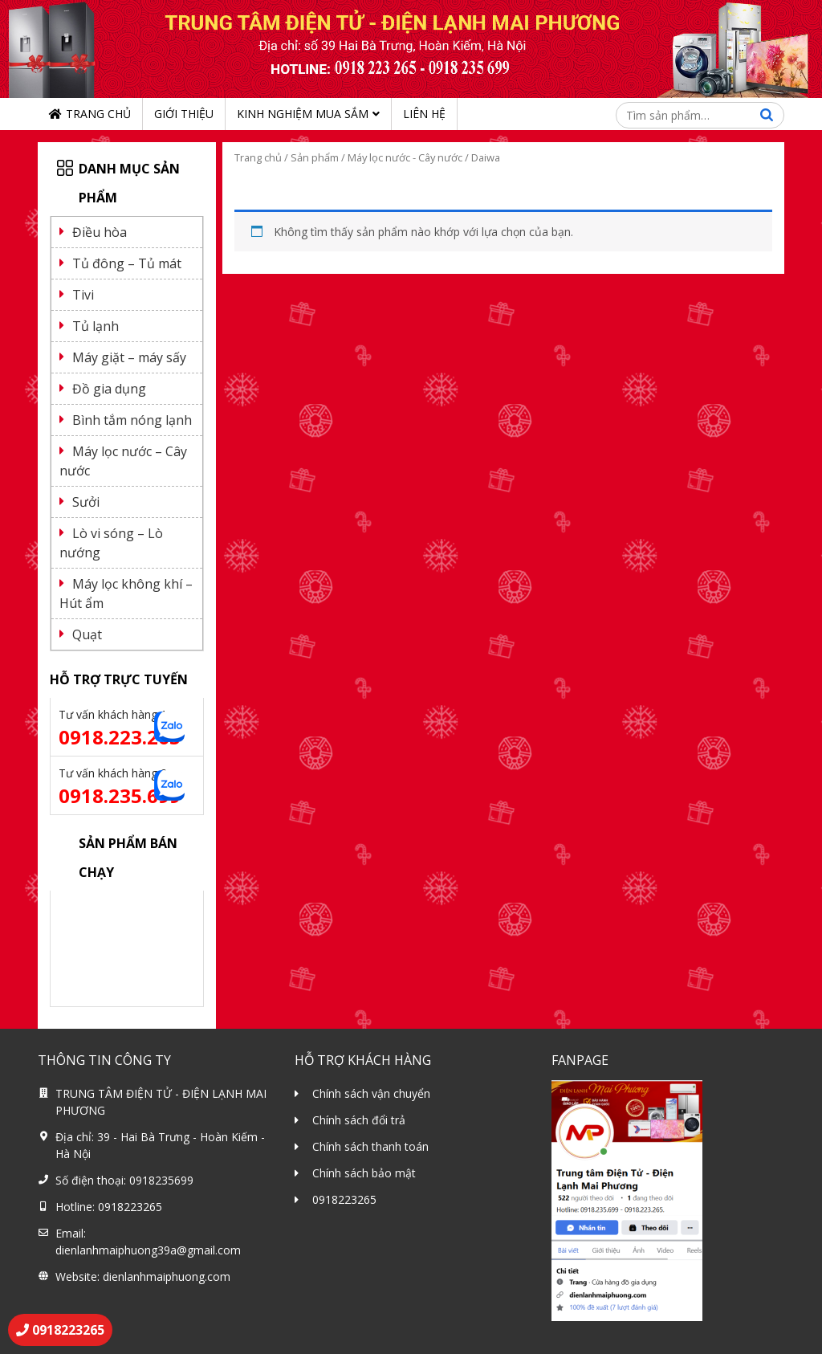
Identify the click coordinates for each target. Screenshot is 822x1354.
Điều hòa (99, 232)
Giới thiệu (184, 113)
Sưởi (86, 502)
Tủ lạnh (95, 326)
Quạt (87, 634)
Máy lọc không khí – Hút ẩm (126, 593)
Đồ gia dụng (109, 389)
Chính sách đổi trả (358, 1120)
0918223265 (344, 1199)
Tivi (83, 295)
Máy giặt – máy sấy (129, 357)
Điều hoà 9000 (98, 907)
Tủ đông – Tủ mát (126, 263)
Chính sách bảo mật (364, 1173)
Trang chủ (98, 113)
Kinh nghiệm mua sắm (302, 113)
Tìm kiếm (766, 115)
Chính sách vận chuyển (371, 1093)
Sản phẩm (315, 157)
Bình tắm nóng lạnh (132, 420)
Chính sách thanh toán (370, 1146)
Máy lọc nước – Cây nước (123, 460)
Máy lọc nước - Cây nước (405, 157)
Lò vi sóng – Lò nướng (111, 542)
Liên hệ (424, 113)
